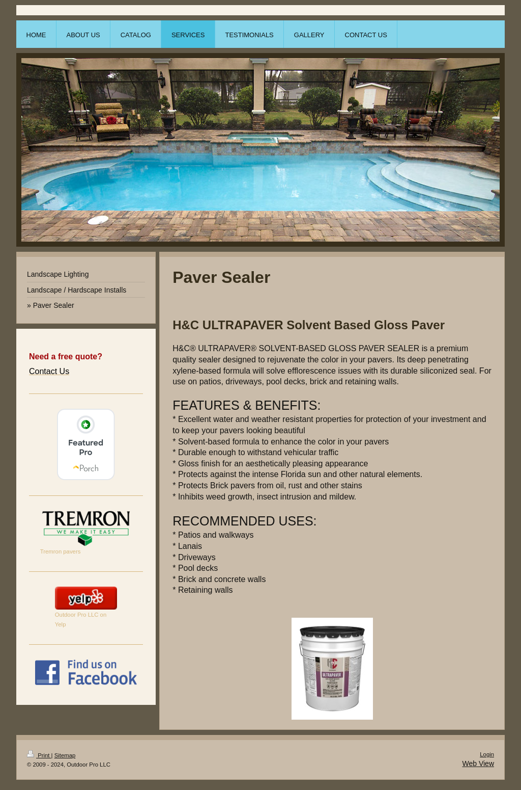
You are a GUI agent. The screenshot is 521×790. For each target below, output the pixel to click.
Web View (478, 763)
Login (487, 754)
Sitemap (65, 755)
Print (39, 755)
